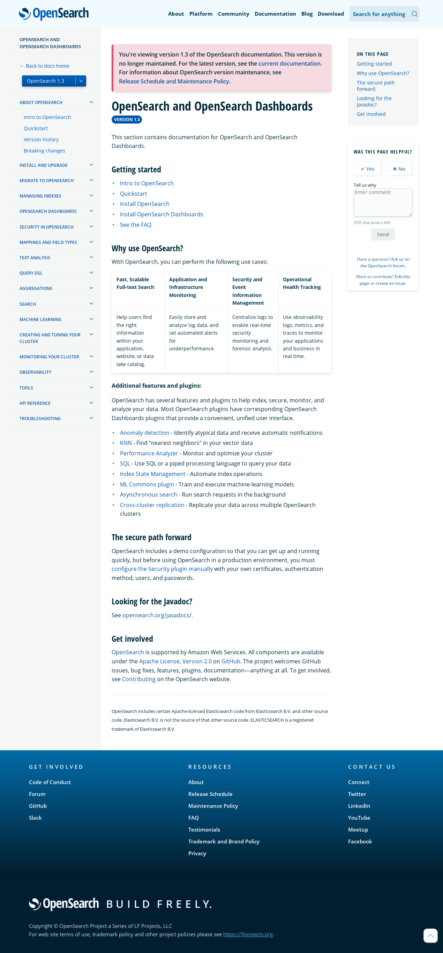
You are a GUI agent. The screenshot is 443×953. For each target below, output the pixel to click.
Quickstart (36, 128)
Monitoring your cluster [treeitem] (49, 357)
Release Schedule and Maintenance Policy (174, 81)
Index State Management (153, 474)
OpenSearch (55, 14)
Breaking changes (44, 150)
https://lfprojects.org (248, 934)
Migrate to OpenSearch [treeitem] (47, 181)
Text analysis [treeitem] (35, 258)
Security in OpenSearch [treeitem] (47, 227)
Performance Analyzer (149, 453)
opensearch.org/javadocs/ (157, 615)
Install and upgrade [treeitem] (44, 165)
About (176, 13)
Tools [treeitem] (26, 388)
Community (233, 13)
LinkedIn (359, 805)
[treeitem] (91, 101)
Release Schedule (210, 793)
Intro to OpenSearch (47, 117)
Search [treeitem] (28, 304)
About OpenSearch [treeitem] (41, 102)
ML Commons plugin (147, 484)
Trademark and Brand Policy (224, 841)
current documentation (289, 63)
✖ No (399, 168)
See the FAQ (135, 225)
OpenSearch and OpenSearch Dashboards (50, 43)
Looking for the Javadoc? (374, 101)
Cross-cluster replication (152, 505)
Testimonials (204, 829)
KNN (126, 443)
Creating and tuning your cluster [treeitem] (50, 338)
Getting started (374, 63)
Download (331, 13)
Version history (41, 139)
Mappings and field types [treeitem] (48, 242)
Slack (35, 817)
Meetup (358, 829)
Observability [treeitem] (35, 372)
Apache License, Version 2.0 (175, 661)
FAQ (193, 817)
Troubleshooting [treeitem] (40, 419)
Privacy (197, 853)
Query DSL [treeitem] (31, 273)
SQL (125, 463)
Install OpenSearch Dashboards (161, 214)
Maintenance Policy (213, 805)
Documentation (275, 13)
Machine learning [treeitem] (40, 319)
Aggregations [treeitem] (36, 288)
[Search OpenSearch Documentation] (384, 14)
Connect (358, 782)
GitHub (231, 661)
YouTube (359, 817)
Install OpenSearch (145, 204)
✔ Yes (367, 168)
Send (383, 234)
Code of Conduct (50, 782)
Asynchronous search (148, 494)
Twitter (357, 793)
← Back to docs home (44, 65)
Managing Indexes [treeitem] (40, 196)
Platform (201, 13)
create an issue (390, 283)
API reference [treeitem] (35, 403)
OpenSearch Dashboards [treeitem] (48, 211)
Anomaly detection (145, 433)
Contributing (139, 679)
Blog (307, 13)
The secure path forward (376, 85)
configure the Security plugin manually (162, 569)
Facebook (360, 841)
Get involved (371, 114)
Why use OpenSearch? (383, 73)
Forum (37, 793)
